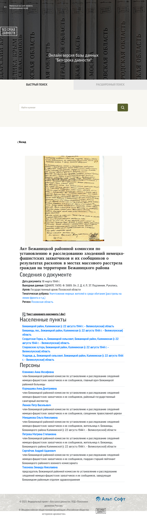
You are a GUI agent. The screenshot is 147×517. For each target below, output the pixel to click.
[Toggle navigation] (140, 7)
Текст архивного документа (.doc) (45, 314)
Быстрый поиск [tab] (36, 84)
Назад (21, 142)
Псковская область (42, 302)
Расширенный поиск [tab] (110, 84)
